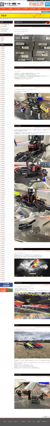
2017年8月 (2, 220)
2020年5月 (2, 157)
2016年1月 (2, 257)
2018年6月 (2, 201)
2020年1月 (2, 165)
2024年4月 (2, 68)
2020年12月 (3, 144)
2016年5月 (2, 249)
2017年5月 (2, 226)
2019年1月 (2, 188)
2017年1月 (2, 234)
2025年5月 (2, 47)
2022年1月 (2, 119)
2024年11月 (3, 54)
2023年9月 (2, 81)
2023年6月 (2, 87)
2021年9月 (2, 127)
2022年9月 (2, 104)
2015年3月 (2, 274)
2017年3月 (2, 230)
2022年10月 (3, 102)
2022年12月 (3, 98)
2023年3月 (2, 92)
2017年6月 (2, 224)
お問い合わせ (44, 421)
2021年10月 (3, 125)
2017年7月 (2, 222)
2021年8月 (2, 129)
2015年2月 (2, 276)
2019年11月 (3, 169)
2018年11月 (3, 192)
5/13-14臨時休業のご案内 (5, 24)
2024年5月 (2, 66)
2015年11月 (3, 261)
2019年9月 (2, 173)
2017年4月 (2, 228)
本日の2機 (16, 325)
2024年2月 (2, 71)
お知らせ (45, 27)
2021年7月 (2, 131)
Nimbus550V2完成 (4, 26)
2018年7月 (2, 199)
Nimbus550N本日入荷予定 (19, 249)
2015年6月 (2, 270)
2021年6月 (2, 133)
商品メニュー (16, 421)
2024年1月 (2, 73)
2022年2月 (2, 117)
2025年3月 (2, 50)
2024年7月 (2, 62)
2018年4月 (2, 205)
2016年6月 (2, 247)
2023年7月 (2, 85)
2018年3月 (2, 207)
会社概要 (38, 421)
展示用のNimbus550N (18, 282)
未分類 (49, 284)
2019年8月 (2, 175)
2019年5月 (2, 180)
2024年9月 (2, 58)
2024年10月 (3, 56)
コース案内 (29, 421)
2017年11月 (3, 215)
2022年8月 (2, 106)
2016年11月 (3, 238)
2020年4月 (2, 159)
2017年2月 (2, 232)
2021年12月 (3, 121)
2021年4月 (2, 136)
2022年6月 (2, 110)
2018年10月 (3, 194)
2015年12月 (3, 259)
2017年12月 (3, 213)
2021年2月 (2, 140)
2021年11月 (3, 123)
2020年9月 (2, 150)
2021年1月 (2, 142)
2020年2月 (2, 163)
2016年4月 (2, 251)
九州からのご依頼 (18, 85)
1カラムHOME (10, 421)
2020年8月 (2, 152)
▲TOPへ (46, 416)
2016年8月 (2, 243)
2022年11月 (3, 100)
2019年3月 (2, 184)
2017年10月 (3, 217)
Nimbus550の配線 (18, 125)
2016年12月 (3, 236)
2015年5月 (2, 272)
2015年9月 (2, 264)
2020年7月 (2, 154)
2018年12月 (3, 190)
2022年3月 (2, 115)
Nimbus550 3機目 (18, 374)
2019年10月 (3, 171)
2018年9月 (2, 196)
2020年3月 (2, 161)
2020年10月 (3, 148)
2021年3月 (2, 138)
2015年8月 (2, 266)
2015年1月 (2, 278)
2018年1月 (2, 211)
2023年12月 (3, 75)
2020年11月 (3, 146)
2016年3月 (2, 253)
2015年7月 (2, 268)
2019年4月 (2, 182)
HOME (4, 421)
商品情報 (48, 27)
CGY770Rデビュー (18, 25)
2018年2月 (2, 209)
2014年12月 (3, 280)
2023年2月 (2, 94)
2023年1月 (2, 96)
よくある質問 (23, 421)
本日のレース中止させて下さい (20, 67)
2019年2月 (2, 186)
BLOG (34, 421)
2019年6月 (2, 178)
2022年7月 (2, 108)
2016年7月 (2, 245)
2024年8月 (2, 60)
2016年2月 (2, 255)
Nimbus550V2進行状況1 (5, 29)
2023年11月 (3, 77)
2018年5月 (2, 203)
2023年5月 (2, 89)
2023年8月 (2, 83)
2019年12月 (3, 167)
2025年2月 (2, 52)
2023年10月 (3, 79)
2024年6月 (2, 64)
